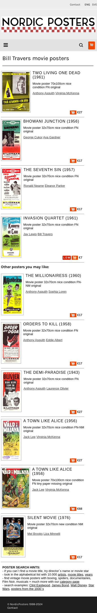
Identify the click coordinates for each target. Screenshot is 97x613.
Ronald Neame (34, 185)
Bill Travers (45, 234)
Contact (75, 4)
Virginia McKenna (67, 93)
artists (62, 574)
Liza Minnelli (52, 533)
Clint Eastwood (39, 585)
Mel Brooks (35, 533)
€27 (76, 112)
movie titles (75, 574)
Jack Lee (29, 437)
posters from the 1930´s (27, 589)
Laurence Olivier (57, 388)
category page (69, 581)
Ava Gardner (51, 137)
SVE (94, 4)
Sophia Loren (57, 291)
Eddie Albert (54, 340)
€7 (77, 257)
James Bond (60, 585)
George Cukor (32, 137)
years (89, 574)
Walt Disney (79, 585)
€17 (76, 160)
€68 (76, 508)
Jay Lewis (30, 234)
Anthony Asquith (44, 93)
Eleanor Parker (55, 185)
